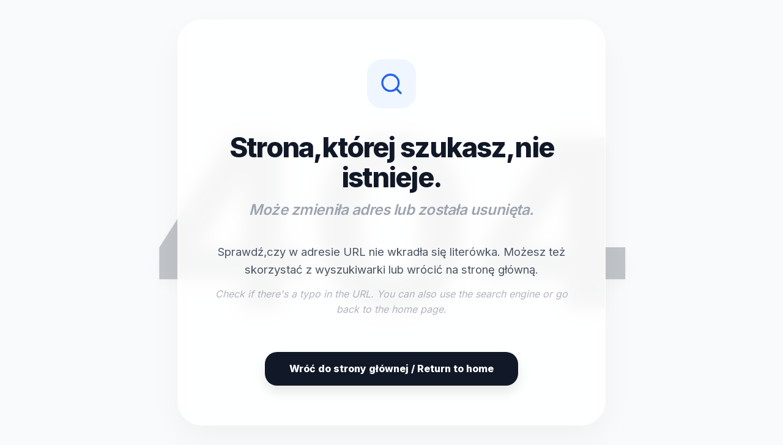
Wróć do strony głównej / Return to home (391, 368)
